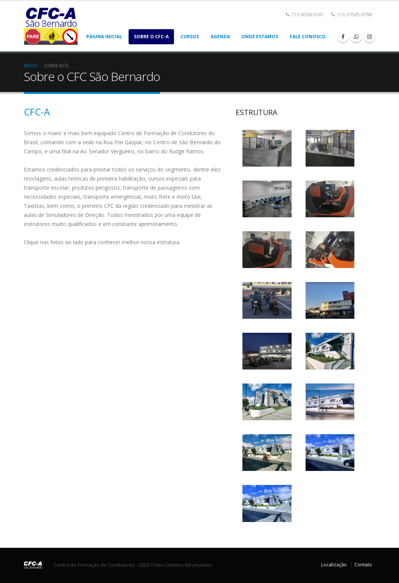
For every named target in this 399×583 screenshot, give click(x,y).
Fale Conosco (308, 36)
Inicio (30, 65)
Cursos (189, 36)
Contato (363, 564)
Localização (334, 564)
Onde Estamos (259, 36)
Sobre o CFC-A (151, 36)
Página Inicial (104, 36)
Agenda (220, 36)
